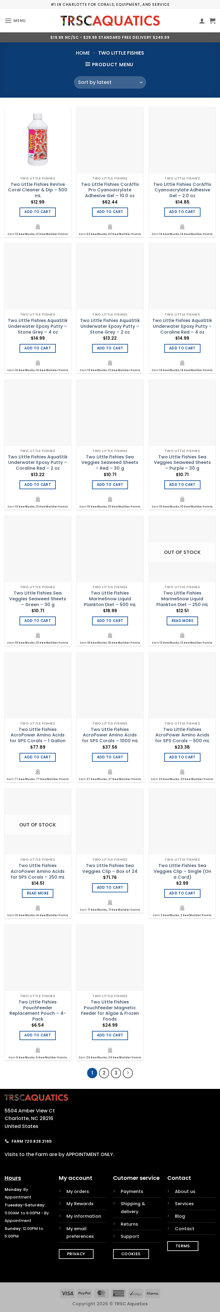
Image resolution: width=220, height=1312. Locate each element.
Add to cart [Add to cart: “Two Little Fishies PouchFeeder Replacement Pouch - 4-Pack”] (37, 1035)
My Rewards (80, 1204)
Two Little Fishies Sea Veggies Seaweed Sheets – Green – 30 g (37, 598)
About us (185, 1191)
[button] (15, 20)
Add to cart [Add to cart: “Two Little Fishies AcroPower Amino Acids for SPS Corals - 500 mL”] (182, 757)
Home (83, 52)
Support (130, 1236)
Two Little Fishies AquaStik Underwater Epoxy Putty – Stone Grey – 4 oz (38, 326)
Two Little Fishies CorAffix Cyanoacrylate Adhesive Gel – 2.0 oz (182, 190)
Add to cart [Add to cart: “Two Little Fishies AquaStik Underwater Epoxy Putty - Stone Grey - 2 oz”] (110, 348)
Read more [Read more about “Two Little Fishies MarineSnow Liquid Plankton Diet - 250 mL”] (182, 620)
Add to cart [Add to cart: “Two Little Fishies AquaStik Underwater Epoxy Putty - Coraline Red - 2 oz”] (37, 484)
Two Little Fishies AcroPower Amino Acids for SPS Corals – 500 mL (182, 735)
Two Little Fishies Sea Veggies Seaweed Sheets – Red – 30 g (109, 462)
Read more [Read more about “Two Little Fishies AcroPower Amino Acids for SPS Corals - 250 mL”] (37, 893)
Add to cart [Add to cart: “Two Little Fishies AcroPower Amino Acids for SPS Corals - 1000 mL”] (110, 757)
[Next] (128, 1073)
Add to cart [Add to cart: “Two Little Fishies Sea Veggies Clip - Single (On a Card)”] (182, 893)
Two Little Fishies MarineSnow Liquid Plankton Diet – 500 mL (110, 598)
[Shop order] (110, 82)
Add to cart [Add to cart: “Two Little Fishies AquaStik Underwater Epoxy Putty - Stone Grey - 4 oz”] (37, 348)
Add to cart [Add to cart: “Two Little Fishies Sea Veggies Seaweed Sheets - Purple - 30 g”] (182, 484)
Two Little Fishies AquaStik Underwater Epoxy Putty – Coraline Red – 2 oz (38, 462)
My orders (77, 1191)
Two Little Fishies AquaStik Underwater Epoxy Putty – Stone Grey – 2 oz (110, 326)
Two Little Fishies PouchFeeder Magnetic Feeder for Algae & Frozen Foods (110, 1010)
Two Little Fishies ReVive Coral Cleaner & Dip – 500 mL (37, 190)
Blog (180, 1216)
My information (83, 1216)
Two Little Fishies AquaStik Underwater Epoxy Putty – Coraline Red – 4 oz (182, 326)
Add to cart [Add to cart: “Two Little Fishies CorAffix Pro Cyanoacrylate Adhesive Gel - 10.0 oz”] (110, 211)
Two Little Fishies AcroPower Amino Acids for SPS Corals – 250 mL (38, 871)
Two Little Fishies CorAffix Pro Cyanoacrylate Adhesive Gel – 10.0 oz (110, 190)
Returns (129, 1224)
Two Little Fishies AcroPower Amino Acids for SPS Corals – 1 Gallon (38, 735)
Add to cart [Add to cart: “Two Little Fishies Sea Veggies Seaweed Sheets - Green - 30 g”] (37, 620)
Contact (184, 1229)
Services (184, 1204)
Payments (132, 1191)
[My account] (202, 20)
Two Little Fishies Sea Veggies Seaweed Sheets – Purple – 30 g (182, 462)
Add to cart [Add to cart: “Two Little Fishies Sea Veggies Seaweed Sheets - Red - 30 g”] (110, 484)
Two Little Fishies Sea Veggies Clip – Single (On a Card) (182, 871)
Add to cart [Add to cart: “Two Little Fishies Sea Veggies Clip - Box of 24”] (110, 887)
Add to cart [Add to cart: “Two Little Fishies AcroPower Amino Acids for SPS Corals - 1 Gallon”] (37, 757)
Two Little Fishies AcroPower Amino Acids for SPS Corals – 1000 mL (110, 735)
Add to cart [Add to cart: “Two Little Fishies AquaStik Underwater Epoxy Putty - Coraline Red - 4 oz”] (182, 348)
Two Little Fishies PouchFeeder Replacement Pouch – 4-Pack (37, 1010)
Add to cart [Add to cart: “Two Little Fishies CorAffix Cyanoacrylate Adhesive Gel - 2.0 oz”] (182, 211)
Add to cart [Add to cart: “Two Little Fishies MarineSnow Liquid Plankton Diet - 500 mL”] (110, 620)
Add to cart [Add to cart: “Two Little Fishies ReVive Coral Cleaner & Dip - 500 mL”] (37, 211)
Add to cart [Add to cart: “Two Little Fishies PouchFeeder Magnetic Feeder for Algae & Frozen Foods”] (110, 1035)
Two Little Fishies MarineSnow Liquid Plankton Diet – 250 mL (182, 598)
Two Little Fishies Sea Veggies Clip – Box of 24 (109, 868)
